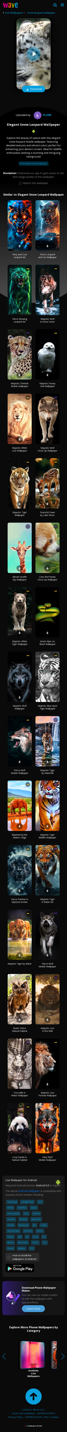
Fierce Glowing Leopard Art (19, 320)
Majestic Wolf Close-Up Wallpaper (47, 449)
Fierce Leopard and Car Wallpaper (47, 256)
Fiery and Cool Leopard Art (19, 256)
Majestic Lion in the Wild (47, 1029)
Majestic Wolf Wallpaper (20, 707)
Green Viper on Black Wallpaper (47, 643)
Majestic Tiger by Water (20, 963)
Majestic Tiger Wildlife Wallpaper (47, 836)
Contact (26, 1409)
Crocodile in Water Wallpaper (19, 1094)
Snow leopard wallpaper (41, 12)
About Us (38, 1409)
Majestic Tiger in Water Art (47, 900)
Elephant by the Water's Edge (19, 836)
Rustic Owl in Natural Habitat (19, 1029)
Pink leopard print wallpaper (33, 163)
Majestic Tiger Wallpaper (19, 514)
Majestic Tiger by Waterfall (47, 772)
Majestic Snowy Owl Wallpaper (47, 385)
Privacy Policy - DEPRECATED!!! (25, 1417)
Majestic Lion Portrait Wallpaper (47, 1094)
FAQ (46, 1417)
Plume (42, 115)
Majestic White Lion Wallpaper (19, 449)
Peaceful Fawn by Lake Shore (47, 514)
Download (33, 89)
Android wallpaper (29, 1191)
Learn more (33, 1308)
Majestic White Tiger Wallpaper (20, 643)
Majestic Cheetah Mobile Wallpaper (19, 385)
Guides (55, 1417)
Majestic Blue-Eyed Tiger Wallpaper (47, 707)
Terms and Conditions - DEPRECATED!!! (33, 1413)
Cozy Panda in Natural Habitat (19, 1158)
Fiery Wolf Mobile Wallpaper (47, 1158)
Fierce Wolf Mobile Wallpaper (19, 772)
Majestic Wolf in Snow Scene (47, 320)
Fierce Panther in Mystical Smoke (19, 900)
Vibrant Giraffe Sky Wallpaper (19, 578)
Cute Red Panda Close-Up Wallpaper (47, 578)
